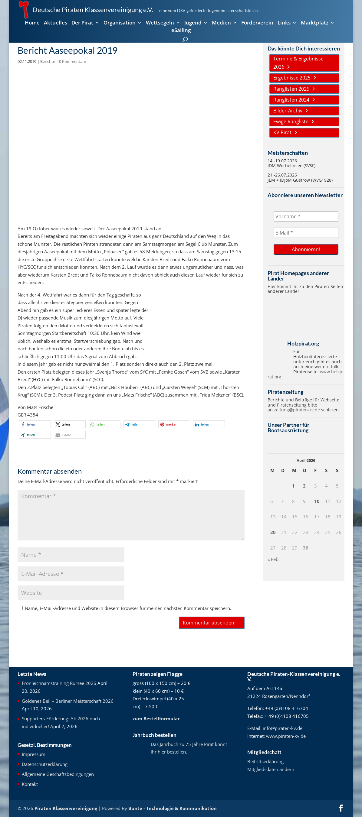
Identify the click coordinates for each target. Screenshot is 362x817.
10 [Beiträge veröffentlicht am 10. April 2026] (317, 501)
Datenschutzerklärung (44, 764)
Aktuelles (55, 23)
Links (284, 23)
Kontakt (30, 784)
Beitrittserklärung (265, 761)
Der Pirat (82, 23)
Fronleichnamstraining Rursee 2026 (59, 683)
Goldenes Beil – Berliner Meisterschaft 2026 (68, 701)
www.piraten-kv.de (286, 736)
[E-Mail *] (306, 233)
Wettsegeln (160, 23)
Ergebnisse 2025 (292, 77)
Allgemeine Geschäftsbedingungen (58, 774)
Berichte (47, 61)
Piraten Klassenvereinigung (66, 808)
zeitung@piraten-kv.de (297, 410)
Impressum (33, 754)
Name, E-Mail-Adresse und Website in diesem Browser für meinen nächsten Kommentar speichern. (128, 608)
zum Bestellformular (156, 718)
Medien (221, 23)
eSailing (181, 31)
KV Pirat (282, 132)
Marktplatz (314, 23)
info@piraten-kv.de (282, 728)
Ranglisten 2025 (291, 89)
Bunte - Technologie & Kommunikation (172, 808)
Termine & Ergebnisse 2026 (298, 62)
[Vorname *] (306, 216)
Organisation (120, 23)
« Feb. (274, 559)
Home (32, 23)
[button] (35, 424)
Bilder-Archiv (287, 110)
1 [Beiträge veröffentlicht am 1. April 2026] (293, 486)
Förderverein (257, 23)
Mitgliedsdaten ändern (270, 769)
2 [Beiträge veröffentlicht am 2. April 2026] (304, 486)
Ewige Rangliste (290, 121)
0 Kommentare (72, 61)
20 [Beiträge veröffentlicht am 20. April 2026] (273, 532)
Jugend (193, 23)
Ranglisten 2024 (291, 99)
